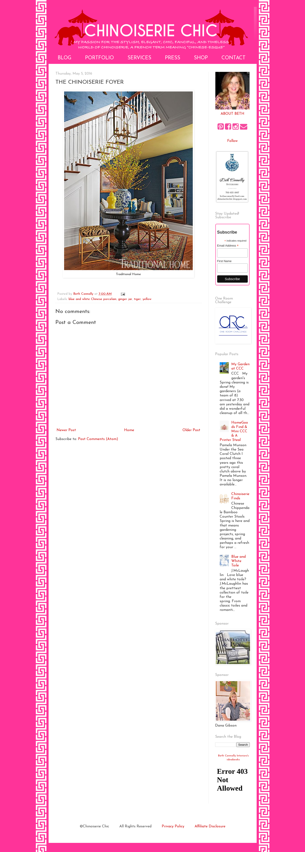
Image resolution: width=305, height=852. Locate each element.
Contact (233, 58)
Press (172, 58)
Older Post (191, 430)
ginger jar (125, 299)
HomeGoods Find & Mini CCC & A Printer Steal (234, 431)
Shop (201, 58)
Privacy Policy (173, 826)
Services (139, 58)
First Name (224, 261)
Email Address (228, 246)
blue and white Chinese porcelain (92, 299)
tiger (137, 299)
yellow (147, 299)
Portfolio (99, 58)
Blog (64, 58)
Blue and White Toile (238, 561)
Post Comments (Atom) (98, 439)
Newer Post (66, 430)
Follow (232, 141)
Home (129, 430)
